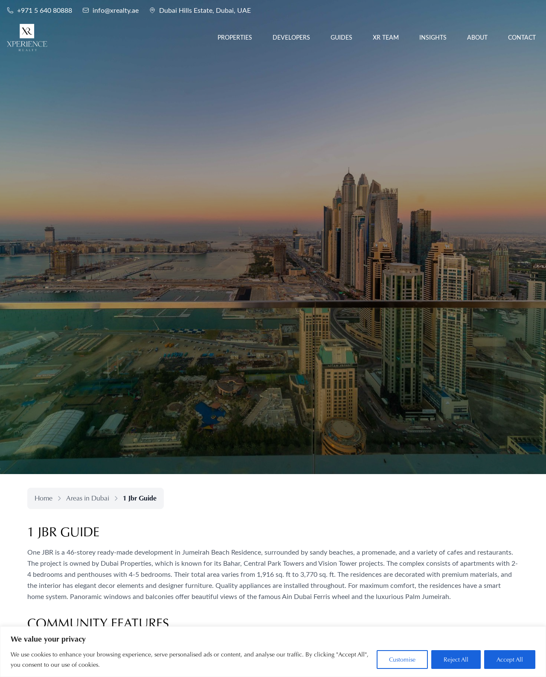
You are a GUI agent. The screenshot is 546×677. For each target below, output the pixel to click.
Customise (402, 659)
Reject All (456, 659)
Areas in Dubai (87, 498)
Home (43, 498)
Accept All (510, 659)
